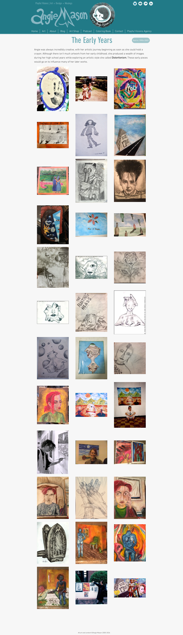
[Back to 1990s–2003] (141, 40)
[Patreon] (146, 3)
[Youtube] (140, 3)
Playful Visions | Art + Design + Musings (53, 3)
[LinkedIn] (151, 3)
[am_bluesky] (135, 3)
